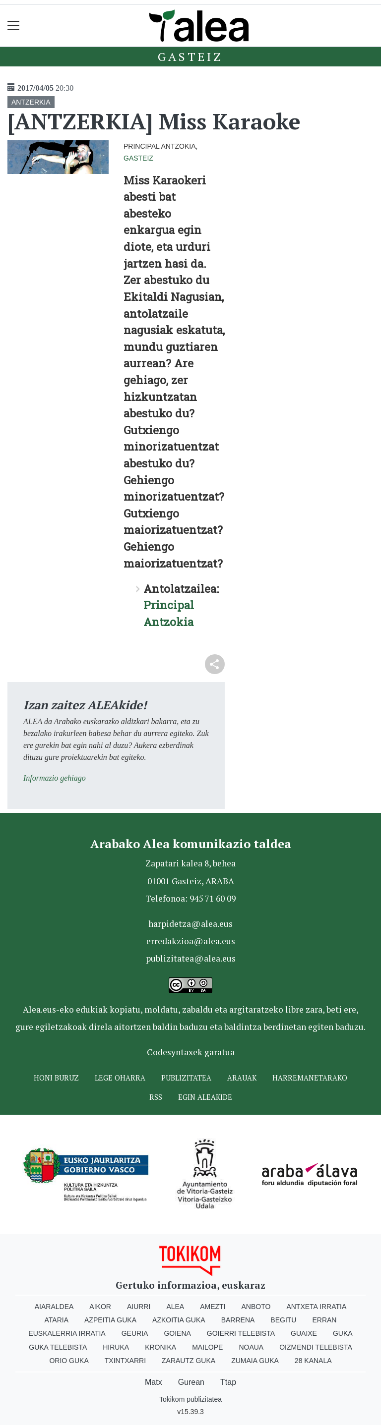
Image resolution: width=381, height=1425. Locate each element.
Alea (175, 1307)
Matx (153, 1382)
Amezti (212, 1307)
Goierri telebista (241, 1333)
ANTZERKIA (31, 102)
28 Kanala (313, 1361)
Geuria (135, 1333)
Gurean (191, 1382)
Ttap (228, 1382)
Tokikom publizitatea (190, 1399)
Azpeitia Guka (110, 1320)
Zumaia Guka (255, 1361)
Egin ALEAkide (205, 1097)
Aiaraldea (54, 1307)
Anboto (256, 1307)
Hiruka (116, 1347)
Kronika (160, 1347)
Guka (343, 1333)
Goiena (177, 1333)
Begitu (283, 1320)
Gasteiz (190, 56)
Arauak (241, 1078)
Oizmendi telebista (315, 1347)
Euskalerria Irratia (66, 1333)
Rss (155, 1097)
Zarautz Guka (188, 1361)
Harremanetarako (309, 1078)
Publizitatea (186, 1078)
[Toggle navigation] (13, 25)
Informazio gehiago (54, 778)
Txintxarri (125, 1361)
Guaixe (304, 1333)
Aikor (100, 1307)
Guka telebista (58, 1347)
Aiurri (138, 1307)
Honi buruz (56, 1078)
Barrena (238, 1320)
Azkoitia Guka (178, 1320)
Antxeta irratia (316, 1307)
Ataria (57, 1320)
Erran (324, 1320)
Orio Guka (68, 1361)
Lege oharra (120, 1078)
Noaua (251, 1347)
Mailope (207, 1347)
